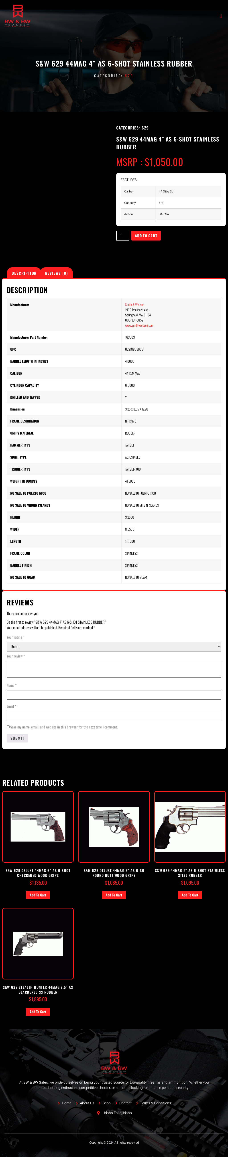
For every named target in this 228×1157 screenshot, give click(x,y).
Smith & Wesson (134, 304)
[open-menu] (221, 16)
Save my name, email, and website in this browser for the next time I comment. (64, 727)
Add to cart (146, 235)
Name (12, 685)
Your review (16, 656)
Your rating (16, 637)
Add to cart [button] (38, 895)
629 (129, 75)
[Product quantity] (122, 236)
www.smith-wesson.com (139, 325)
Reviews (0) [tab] (56, 273)
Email (11, 706)
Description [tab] (24, 273)
